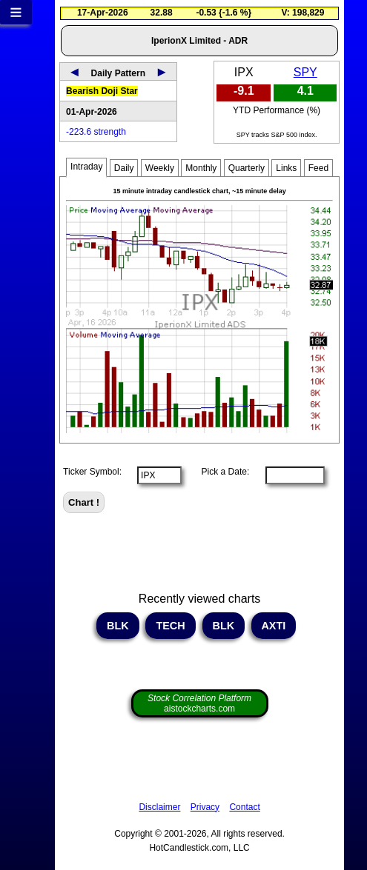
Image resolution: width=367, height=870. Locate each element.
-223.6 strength (96, 132)
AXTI (273, 626)
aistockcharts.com (199, 703)
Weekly (159, 168)
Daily (124, 168)
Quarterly (246, 168)
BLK (118, 626)
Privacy (205, 807)
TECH (170, 626)
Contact (244, 807)
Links (286, 168)
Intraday (86, 166)
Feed (318, 168)
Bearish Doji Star (102, 91)
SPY (305, 72)
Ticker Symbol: (92, 471)
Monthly (200, 168)
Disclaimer (159, 807)
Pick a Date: (220, 471)
